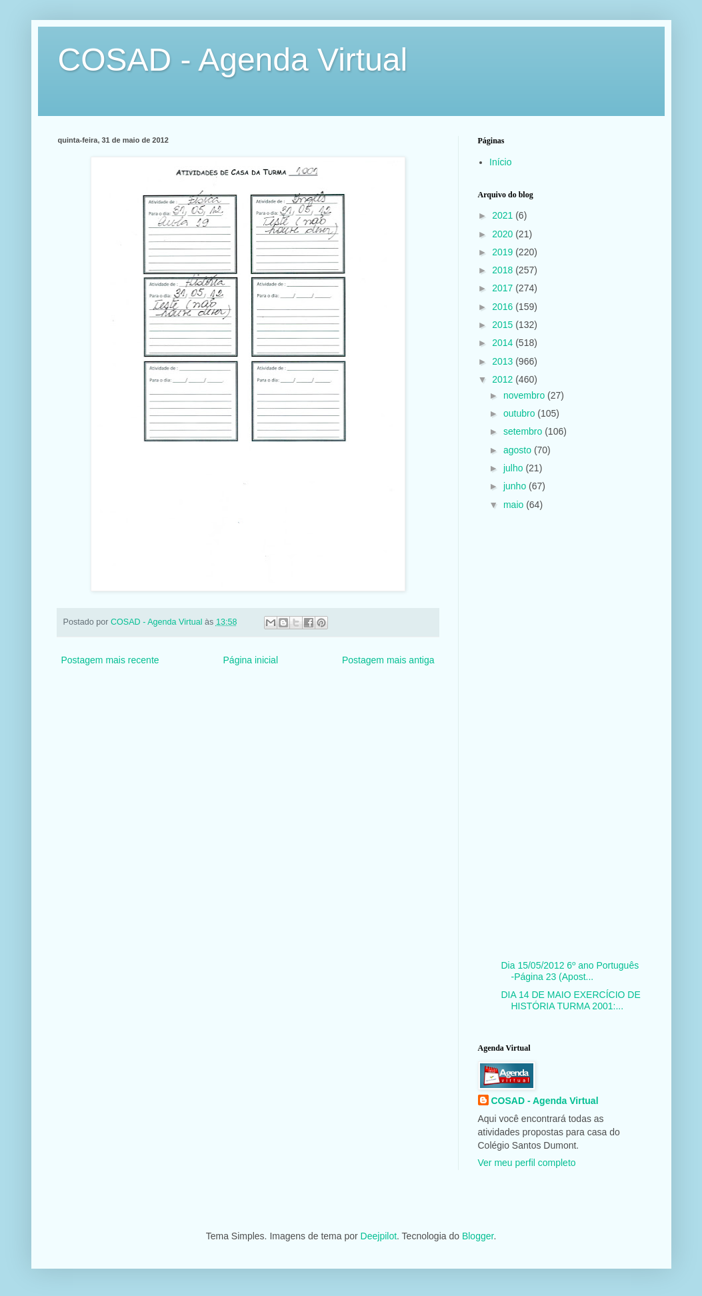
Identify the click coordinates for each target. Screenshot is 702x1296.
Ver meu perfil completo (527, 1162)
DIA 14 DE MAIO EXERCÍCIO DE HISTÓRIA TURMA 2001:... (570, 1000)
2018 (503, 270)
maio (514, 504)
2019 (503, 252)
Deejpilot (379, 1236)
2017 (503, 288)
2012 (503, 379)
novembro (525, 395)
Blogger (477, 1236)
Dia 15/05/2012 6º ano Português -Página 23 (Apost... (570, 971)
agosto (518, 450)
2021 (503, 215)
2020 (503, 234)
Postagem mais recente (110, 660)
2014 (503, 342)
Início (500, 162)
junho (516, 486)
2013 (503, 361)
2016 (503, 306)
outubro (520, 413)
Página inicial (251, 660)
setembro (524, 431)
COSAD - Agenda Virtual (233, 59)
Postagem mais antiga (388, 660)
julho (514, 468)
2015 (503, 324)
